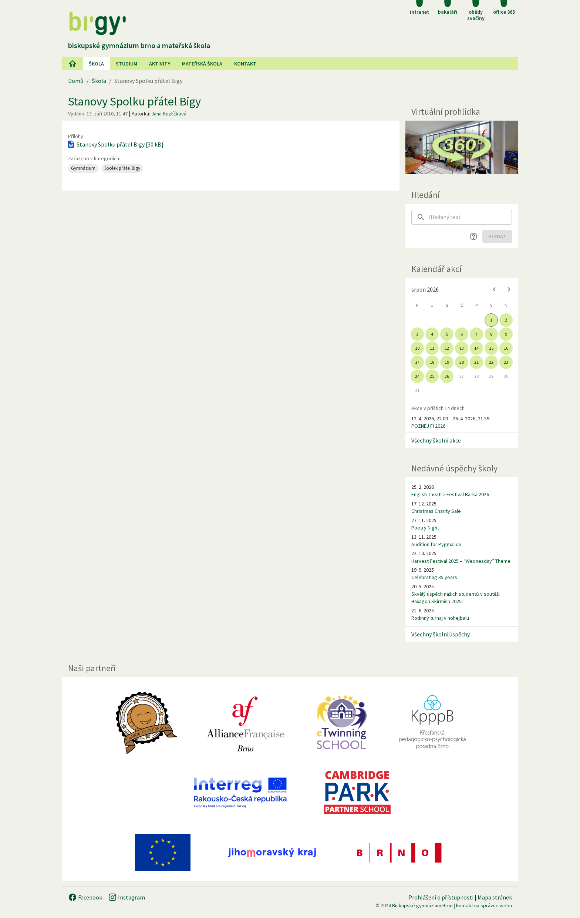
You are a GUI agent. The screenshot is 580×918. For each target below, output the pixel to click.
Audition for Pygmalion (436, 544)
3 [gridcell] (417, 334)
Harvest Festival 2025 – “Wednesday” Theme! (461, 561)
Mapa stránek (495, 897)
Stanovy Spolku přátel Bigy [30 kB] (115, 144)
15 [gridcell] (491, 348)
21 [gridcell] (476, 362)
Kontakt (245, 63)
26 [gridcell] (447, 376)
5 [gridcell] (447, 334)
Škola (96, 63)
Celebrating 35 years (434, 577)
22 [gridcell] (491, 362)
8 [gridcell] (491, 334)
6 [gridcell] (462, 334)
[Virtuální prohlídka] (461, 147)
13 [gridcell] (461, 348)
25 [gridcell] (432, 376)
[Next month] (509, 289)
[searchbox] (470, 217)
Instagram (126, 897)
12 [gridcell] (447, 348)
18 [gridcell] (432, 362)
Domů (76, 80)
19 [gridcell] (447, 362)
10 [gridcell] (417, 348)
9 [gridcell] (506, 334)
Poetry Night (425, 527)
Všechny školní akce (436, 440)
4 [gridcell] (432, 334)
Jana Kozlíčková (168, 113)
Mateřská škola (202, 63)
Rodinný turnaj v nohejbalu (440, 618)
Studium (126, 63)
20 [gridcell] (461, 362)
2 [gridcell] (506, 320)
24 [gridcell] (417, 376)
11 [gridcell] (432, 348)
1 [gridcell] (491, 320)
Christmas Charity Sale (436, 511)
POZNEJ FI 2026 (428, 426)
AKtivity (159, 63)
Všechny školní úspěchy (440, 634)
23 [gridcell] (506, 362)
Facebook (85, 897)
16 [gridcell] (506, 348)
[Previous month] (494, 289)
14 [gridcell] (476, 348)
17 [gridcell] (417, 362)
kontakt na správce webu (484, 905)
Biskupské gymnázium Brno (422, 905)
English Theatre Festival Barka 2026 (450, 494)
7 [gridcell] (476, 334)
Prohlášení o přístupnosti (440, 897)
